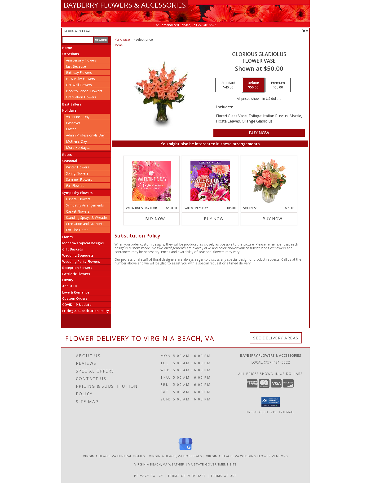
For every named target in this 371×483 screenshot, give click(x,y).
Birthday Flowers (79, 72)
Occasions (70, 54)
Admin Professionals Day (85, 135)
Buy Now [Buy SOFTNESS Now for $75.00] (272, 218)
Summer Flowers (79, 179)
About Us (69, 286)
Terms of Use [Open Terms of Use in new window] (224, 476)
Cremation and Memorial (85, 223)
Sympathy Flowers (77, 192)
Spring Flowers (77, 173)
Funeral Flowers (78, 199)
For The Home (77, 230)
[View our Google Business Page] (185, 450)
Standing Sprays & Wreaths (87, 217)
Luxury (67, 280)
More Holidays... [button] (78, 147)
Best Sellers (71, 104)
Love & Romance (75, 292)
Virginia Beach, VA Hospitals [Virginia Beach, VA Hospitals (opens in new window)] (175, 456)
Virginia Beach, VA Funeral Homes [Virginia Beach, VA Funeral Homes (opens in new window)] (114, 456)
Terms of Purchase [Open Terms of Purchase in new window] (187, 476)
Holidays (69, 110)
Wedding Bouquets (77, 255)
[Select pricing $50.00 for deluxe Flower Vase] (253, 85)
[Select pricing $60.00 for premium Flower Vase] (277, 85)
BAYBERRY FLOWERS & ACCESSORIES (125, 5)
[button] (270, 402)
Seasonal (69, 160)
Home (67, 47)
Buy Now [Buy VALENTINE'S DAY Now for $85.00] (214, 218)
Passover (73, 123)
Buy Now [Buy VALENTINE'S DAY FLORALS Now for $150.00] (155, 218)
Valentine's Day (77, 116)
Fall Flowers (75, 185)
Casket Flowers (77, 211)
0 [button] (305, 30)
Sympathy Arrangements (85, 205)
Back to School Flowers (84, 91)
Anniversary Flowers (81, 60)
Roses (67, 154)
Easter (71, 129)
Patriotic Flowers (76, 274)
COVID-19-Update (76, 304)
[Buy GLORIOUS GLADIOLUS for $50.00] (259, 133)
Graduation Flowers (81, 97)
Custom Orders (74, 298)
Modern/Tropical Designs (83, 243)
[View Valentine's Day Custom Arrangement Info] (210, 181)
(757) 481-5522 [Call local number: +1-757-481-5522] (81, 30)
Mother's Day (76, 141)
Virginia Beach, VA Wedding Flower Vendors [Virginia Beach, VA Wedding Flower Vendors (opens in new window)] (247, 456)
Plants (67, 237)
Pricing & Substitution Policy (85, 310)
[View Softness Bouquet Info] (269, 181)
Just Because (76, 66)
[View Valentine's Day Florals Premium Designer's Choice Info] (151, 181)
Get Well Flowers (79, 85)
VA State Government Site (212, 464)
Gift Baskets (72, 249)
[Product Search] (77, 40)
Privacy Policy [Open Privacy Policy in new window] (148, 476)
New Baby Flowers (80, 78)
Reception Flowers (77, 267)
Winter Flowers (77, 167)
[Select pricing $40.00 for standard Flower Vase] (228, 85)
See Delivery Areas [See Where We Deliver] (275, 338)
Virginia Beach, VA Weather (159, 464)
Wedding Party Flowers (81, 261)
